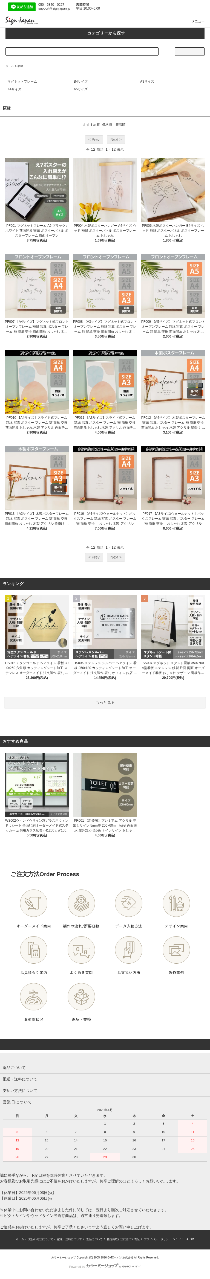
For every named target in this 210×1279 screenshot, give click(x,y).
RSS (182, 1239)
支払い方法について (40, 1239)
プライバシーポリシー (157, 1239)
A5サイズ (81, 89)
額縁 (20, 66)
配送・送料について (69, 1239)
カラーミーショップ (63, 1257)
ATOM (190, 1239)
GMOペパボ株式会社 (120, 1257)
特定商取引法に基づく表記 (123, 1239)
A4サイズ (14, 89)
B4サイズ (81, 81)
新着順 (120, 125)
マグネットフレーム (22, 81)
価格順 (107, 125)
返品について (94, 1239)
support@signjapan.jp (54, 8)
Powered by (105, 1266)
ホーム (9, 66)
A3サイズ (147, 81)
